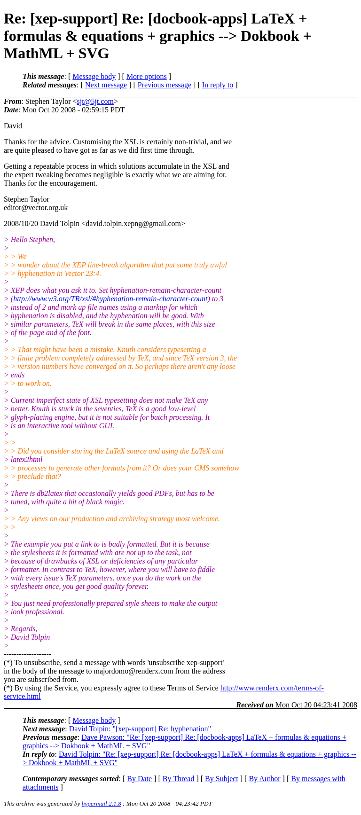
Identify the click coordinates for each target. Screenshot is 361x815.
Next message (106, 85)
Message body (94, 76)
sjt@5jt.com (95, 101)
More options (146, 76)
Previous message (164, 85)
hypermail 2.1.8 (101, 803)
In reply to (218, 85)
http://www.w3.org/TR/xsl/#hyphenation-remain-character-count (110, 299)
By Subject (221, 779)
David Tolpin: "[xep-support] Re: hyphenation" (140, 729)
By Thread (179, 779)
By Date (139, 779)
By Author (264, 779)
